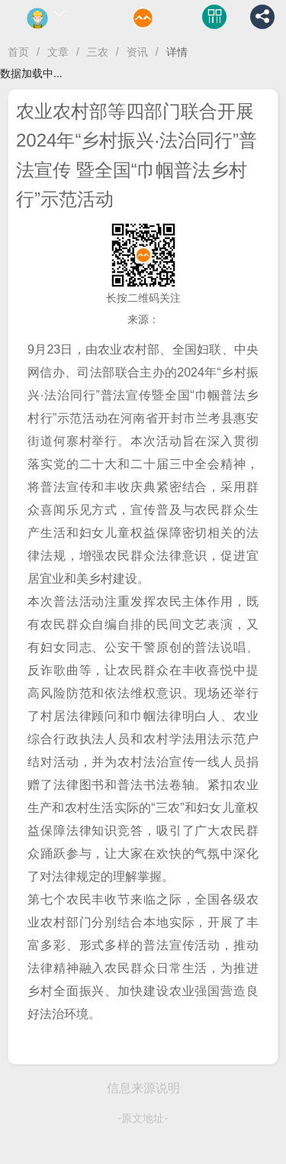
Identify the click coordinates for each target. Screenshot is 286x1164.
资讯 (137, 52)
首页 (18, 52)
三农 (97, 52)
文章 (58, 52)
